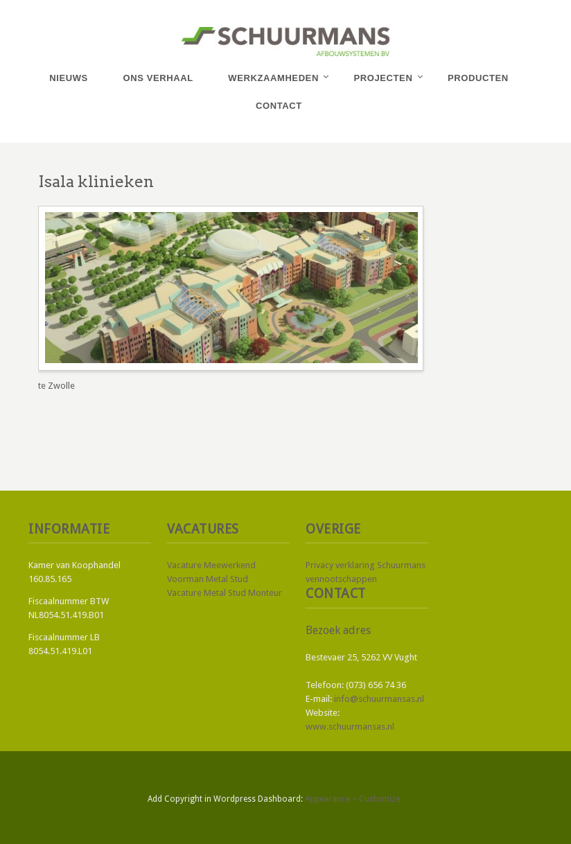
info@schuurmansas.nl (379, 699)
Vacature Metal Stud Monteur (224, 593)
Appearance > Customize (352, 799)
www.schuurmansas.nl (350, 726)
